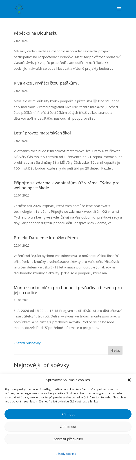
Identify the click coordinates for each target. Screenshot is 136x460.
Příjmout (68, 414)
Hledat (115, 350)
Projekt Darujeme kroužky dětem (46, 237)
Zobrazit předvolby (68, 439)
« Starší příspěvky (27, 343)
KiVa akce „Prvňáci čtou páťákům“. (46, 83)
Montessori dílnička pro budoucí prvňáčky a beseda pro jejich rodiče (68, 290)
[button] (129, 380)
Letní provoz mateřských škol (42, 133)
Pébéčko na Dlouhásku (36, 33)
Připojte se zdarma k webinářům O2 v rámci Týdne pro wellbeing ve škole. (67, 185)
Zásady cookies (66, 454)
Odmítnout (68, 426)
